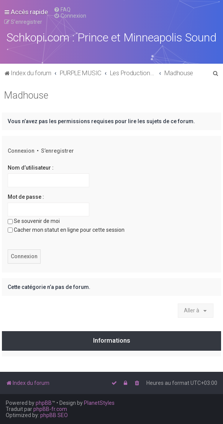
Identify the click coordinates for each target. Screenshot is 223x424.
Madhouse (26, 95)
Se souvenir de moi (34, 221)
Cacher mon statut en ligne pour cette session (66, 230)
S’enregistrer (57, 151)
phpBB (44, 403)
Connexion (21, 151)
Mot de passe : (26, 197)
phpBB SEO (54, 415)
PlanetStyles (99, 403)
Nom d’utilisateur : (31, 168)
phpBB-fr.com (50, 409)
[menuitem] (62, 10)
